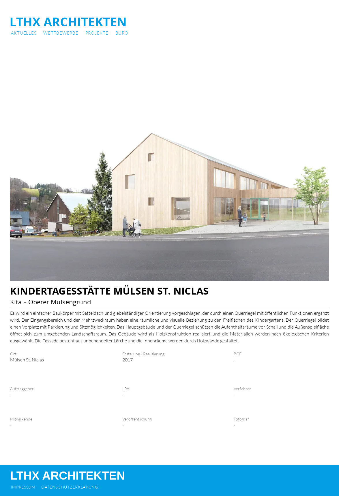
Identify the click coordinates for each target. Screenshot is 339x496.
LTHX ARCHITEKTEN (68, 21)
